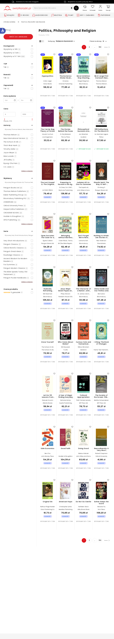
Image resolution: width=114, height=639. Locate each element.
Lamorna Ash (83, 241)
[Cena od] (9, 114)
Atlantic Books (48, 404)
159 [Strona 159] (96, 48)
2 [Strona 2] (85, 48)
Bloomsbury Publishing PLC (83, 85)
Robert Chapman (101, 454)
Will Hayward (65, 348)
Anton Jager (47, 82)
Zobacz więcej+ (27, 171)
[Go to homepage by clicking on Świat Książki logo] (17, 8)
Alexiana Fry (101, 507)
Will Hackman (47, 295)
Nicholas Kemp (65, 401)
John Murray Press (47, 457)
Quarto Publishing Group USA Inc (65, 404)
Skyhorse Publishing (66, 191)
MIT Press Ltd (83, 404)
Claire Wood (63, 241)
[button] (71, 8)
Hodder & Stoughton (65, 457)
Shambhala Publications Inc (101, 245)
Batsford (83, 351)
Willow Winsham (83, 348)
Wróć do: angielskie (18, 37)
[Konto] (100, 8)
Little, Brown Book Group (83, 511)
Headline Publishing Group (65, 511)
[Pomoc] (85, 8)
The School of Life (48, 348)
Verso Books (47, 85)
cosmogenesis (47, 138)
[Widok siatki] (39, 41)
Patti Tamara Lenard (83, 401)
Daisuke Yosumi (47, 401)
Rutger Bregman (83, 82)
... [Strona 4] (91, 48)
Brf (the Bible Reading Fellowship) (65, 245)
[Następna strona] (105, 48)
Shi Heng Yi (101, 188)
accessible (2, 30)
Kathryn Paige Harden (47, 507)
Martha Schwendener (101, 401)
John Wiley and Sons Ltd (83, 457)
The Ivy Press (65, 138)
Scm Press (101, 510)
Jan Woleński (83, 135)
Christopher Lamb (65, 507)
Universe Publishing (65, 85)
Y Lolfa (65, 351)
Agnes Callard (47, 241)
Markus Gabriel (83, 454)
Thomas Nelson (101, 82)
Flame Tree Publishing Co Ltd (101, 351)
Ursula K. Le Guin (47, 135)
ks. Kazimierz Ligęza (101, 135)
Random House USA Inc (65, 298)
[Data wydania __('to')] (26, 100)
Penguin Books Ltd (101, 191)
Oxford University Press (101, 457)
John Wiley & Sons (83, 191)
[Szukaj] (76, 8)
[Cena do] (27, 114)
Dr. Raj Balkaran (65, 135)
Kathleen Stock (83, 507)
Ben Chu (47, 454)
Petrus (101, 138)
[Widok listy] (42, 41)
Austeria (83, 138)
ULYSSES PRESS (47, 191)
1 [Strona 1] (80, 48)
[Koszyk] (108, 8)
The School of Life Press (48, 351)
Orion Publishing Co (47, 510)
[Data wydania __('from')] (10, 100)
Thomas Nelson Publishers (101, 85)
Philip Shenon (65, 295)
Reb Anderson (101, 241)
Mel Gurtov (101, 295)
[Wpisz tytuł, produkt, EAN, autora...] (55, 8)
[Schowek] (92, 8)
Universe (65, 82)
